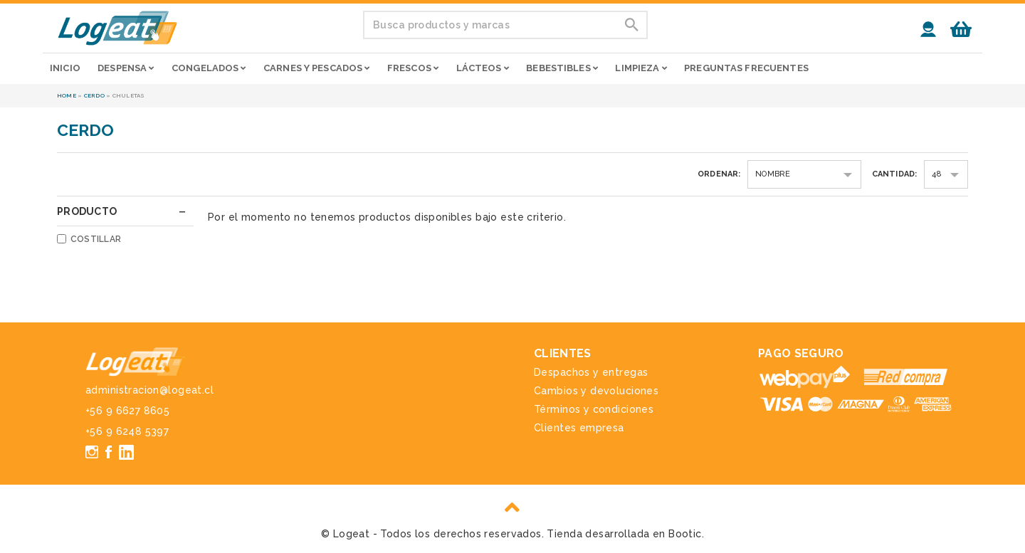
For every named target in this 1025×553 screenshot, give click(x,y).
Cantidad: (895, 174)
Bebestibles (562, 68)
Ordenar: (719, 174)
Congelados (209, 68)
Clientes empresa (579, 427)
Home (66, 95)
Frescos (412, 68)
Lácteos (482, 68)
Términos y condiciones (593, 409)
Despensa (126, 68)
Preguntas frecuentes (746, 68)
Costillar (95, 239)
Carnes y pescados (316, 68)
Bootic (685, 533)
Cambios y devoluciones (596, 390)
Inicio (65, 68)
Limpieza (640, 68)
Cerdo (94, 95)
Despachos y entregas (591, 372)
